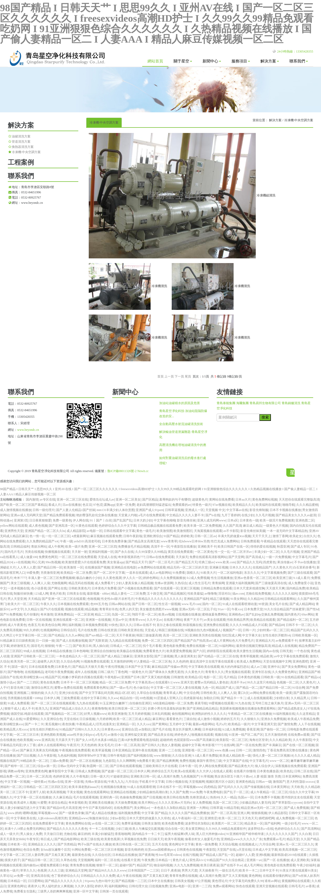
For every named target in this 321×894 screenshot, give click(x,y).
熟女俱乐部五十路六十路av (233, 776)
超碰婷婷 (166, 740)
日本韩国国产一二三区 (143, 870)
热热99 (214, 797)
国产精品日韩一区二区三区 (40, 860)
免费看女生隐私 (25, 891)
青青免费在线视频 (82, 865)
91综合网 (298, 687)
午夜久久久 (48, 604)
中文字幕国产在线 (235, 761)
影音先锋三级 (20, 687)
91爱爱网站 (31, 719)
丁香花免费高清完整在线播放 (287, 750)
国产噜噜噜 (15, 672)
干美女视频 (74, 792)
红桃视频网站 (49, 630)
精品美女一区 (253, 823)
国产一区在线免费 (248, 745)
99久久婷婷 (31, 630)
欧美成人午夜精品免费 (303, 719)
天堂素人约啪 (127, 515)
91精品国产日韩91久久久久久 (79, 729)
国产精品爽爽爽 (167, 761)
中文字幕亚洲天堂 (263, 724)
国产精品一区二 (247, 687)
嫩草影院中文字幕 (61, 771)
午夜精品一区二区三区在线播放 (250, 714)
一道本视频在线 (18, 588)
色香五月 (34, 625)
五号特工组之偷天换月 (267, 703)
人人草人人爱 (26, 567)
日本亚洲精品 (121, 750)
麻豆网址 (158, 719)
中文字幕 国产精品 (154, 813)
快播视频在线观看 (57, 552)
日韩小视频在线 (177, 781)
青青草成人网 (172, 693)
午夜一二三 (64, 646)
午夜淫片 (73, 745)
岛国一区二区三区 (225, 802)
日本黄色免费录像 (114, 541)
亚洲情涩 (210, 818)
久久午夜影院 (302, 740)
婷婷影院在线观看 (219, 651)
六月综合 (131, 781)
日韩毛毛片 (296, 886)
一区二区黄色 (203, 552)
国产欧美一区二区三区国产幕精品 (23, 505)
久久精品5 (32, 609)
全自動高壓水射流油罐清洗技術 (181, 424)
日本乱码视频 (160, 714)
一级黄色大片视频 (275, 525)
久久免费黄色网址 (284, 672)
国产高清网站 (310, 829)
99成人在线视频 (34, 651)
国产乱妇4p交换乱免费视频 (264, 614)
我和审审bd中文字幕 (92, 755)
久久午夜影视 (46, 755)
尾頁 (188, 376)
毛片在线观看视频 (85, 797)
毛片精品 (230, 677)
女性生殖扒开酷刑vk (276, 635)
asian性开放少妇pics (80, 734)
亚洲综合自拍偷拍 (102, 651)
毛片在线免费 (87, 630)
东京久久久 (252, 572)
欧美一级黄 (284, 693)
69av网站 (307, 614)
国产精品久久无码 (249, 562)
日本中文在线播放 (160, 881)
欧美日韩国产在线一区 (233, 546)
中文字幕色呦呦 (165, 520)
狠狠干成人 (12, 708)
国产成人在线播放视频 (71, 640)
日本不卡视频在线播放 (285, 510)
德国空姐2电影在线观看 (27, 714)
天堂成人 (151, 630)
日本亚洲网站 (291, 776)
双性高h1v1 (197, 860)
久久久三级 (56, 870)
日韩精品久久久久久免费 (98, 876)
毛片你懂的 (31, 614)
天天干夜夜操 (125, 635)
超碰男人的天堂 (48, 661)
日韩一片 (249, 630)
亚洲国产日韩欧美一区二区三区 (33, 656)
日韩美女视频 (184, 881)
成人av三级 (258, 667)
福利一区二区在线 (107, 860)
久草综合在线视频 (149, 693)
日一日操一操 (45, 640)
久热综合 (181, 583)
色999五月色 (99, 604)
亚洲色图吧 (300, 661)
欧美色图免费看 (173, 823)
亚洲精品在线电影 (123, 567)
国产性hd (312, 609)
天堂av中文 (120, 620)
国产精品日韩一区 (49, 567)
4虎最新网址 (80, 536)
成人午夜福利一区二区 (187, 818)
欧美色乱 (286, 771)
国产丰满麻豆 (272, 745)
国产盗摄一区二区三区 (117, 771)
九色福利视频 (66, 755)
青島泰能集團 (226, 403)
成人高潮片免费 (168, 776)
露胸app (109, 505)
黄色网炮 (255, 876)
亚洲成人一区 (194, 510)
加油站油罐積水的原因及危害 (179, 403)
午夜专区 (32, 839)
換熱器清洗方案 (23, 147)
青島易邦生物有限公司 (265, 403)
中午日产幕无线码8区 (97, 808)
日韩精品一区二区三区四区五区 (45, 787)
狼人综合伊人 (264, 766)
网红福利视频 (71, 625)
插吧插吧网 (266, 818)
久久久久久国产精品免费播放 (189, 813)
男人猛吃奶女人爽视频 (57, 886)
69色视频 (146, 698)
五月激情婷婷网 (121, 661)
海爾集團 (242, 403)
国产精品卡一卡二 (233, 698)
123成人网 (41, 593)
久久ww (113, 698)
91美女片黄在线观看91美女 (298, 870)
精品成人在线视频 (284, 646)
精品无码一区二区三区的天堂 (187, 567)
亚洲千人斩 (37, 792)
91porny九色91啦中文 (99, 881)
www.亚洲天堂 (183, 682)
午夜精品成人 (85, 724)
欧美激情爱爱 (71, 562)
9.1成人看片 (301, 578)
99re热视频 (53, 562)
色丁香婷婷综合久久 (65, 876)
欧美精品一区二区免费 (76, 572)
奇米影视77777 (212, 745)
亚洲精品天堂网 (76, 870)
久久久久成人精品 (306, 755)
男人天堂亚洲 (17, 599)
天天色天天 (249, 818)
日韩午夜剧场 (132, 536)
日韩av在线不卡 (144, 625)
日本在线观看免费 (41, 667)
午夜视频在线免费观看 (74, 750)
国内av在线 (270, 651)
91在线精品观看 (292, 677)
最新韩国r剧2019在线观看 (289, 855)
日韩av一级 (263, 781)
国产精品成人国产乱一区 (217, 855)
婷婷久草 (101, 886)
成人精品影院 (76, 531)
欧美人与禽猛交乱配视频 (146, 829)
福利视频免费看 (129, 813)
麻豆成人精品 (252, 525)
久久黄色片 (308, 682)
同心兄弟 (38, 562)
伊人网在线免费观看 (213, 766)
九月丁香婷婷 (230, 515)
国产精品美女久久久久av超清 (296, 515)
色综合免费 (31, 849)
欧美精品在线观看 (262, 620)
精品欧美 (266, 656)
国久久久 (126, 625)
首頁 (160, 376)
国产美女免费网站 (294, 667)
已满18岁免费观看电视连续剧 (138, 740)
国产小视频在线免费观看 (135, 588)
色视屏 (42, 870)
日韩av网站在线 (119, 604)
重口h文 (243, 693)
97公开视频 (202, 881)
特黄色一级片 (201, 505)
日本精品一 (163, 860)
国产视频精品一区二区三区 (64, 714)
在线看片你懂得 (244, 771)
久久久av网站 (74, 635)
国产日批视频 (152, 797)
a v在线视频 (22, 562)
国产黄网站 (160, 724)
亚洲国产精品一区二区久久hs (45, 531)
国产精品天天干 (136, 562)
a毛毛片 (101, 734)
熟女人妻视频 (171, 745)
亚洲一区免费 (125, 505)
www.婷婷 (14, 813)
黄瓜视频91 (53, 724)
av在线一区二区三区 (106, 823)
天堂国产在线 (226, 849)
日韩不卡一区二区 (298, 625)
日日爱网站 (36, 881)
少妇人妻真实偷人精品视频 (134, 583)
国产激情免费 (287, 724)
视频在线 (221, 734)
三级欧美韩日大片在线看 (160, 766)
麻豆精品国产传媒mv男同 (169, 667)
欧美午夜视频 (174, 839)
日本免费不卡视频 (267, 797)
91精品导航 (232, 808)
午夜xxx (236, 609)
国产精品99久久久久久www (107, 870)
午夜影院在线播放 (183, 546)
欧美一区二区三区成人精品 (132, 719)
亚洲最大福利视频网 (240, 583)
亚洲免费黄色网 (36, 771)
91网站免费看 (81, 849)
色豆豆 (87, 505)
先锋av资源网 (163, 583)
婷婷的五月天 (230, 719)
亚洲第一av (254, 860)
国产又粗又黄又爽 (57, 855)
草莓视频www (193, 787)
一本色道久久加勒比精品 (168, 808)
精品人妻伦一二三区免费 (128, 593)
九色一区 (208, 687)
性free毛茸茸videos (168, 855)
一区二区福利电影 (229, 572)
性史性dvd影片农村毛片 (117, 599)
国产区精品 (150, 499)
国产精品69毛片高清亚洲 (64, 808)
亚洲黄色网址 (17, 886)
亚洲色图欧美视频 (53, 734)
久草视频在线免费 (133, 839)
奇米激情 (46, 614)
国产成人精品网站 (301, 604)
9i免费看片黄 (146, 761)
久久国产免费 (179, 792)
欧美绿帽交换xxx (32, 677)
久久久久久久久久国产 (281, 834)
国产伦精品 (56, 635)
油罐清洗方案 (21, 136)
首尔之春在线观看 (169, 625)
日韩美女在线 (76, 593)
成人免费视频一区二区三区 (294, 818)
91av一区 (224, 609)
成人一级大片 (9, 834)
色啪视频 (93, 599)
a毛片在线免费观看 (151, 515)
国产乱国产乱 (122, 520)
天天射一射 (79, 552)
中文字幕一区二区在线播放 (32, 797)
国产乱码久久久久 (230, 787)
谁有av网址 (272, 881)
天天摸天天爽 (275, 588)
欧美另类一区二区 (23, 661)
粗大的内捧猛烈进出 (235, 667)
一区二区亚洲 (84, 614)
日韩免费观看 (250, 541)
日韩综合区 (68, 630)
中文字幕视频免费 (273, 572)
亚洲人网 (243, 813)
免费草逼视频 (130, 823)
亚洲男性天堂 (13, 531)
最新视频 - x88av (98, 593)
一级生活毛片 (228, 870)
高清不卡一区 (160, 546)
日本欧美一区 (17, 844)
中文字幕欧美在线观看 (204, 667)
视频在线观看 (74, 609)
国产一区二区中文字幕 (109, 572)
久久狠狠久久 (250, 719)
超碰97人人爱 (245, 855)
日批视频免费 (158, 886)
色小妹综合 (141, 687)
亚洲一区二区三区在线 (72, 499)
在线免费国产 (123, 808)
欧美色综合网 (51, 625)
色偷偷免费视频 (131, 797)
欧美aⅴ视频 (166, 614)
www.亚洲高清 (44, 740)
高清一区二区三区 (175, 635)
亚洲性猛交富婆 (135, 734)
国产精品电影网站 (66, 839)
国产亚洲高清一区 (61, 525)
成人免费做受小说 (300, 583)
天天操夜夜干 (208, 870)
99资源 (263, 604)
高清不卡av (238, 682)
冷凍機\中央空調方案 (26, 152)
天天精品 (34, 599)
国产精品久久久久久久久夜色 (67, 829)
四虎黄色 (269, 562)
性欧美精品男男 (238, 620)
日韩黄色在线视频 (189, 849)
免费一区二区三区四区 (157, 640)
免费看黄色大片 (154, 651)
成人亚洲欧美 (299, 860)
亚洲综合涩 (129, 729)
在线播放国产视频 (97, 567)
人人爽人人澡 (40, 583)
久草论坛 (6, 876)
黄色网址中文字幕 (181, 844)
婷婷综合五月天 (162, 771)
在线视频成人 (248, 844)
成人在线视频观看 (259, 698)
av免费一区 (21, 876)
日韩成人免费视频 (87, 771)
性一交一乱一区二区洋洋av (234, 552)
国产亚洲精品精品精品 (202, 708)
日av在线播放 (71, 505)
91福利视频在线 (284, 714)
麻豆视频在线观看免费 (106, 536)
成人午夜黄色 (17, 625)
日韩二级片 (106, 672)
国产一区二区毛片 (161, 562)
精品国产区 (53, 677)
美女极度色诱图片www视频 (159, 609)
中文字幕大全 (251, 635)
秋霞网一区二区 (98, 766)
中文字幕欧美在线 (23, 818)
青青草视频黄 (249, 656)
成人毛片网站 (253, 865)
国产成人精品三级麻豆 (117, 656)
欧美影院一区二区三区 (232, 740)
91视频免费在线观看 (95, 661)
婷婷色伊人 (182, 734)
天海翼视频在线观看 (208, 531)
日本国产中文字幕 (137, 667)
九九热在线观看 (87, 703)
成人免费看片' (104, 583)
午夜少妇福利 (306, 865)
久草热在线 (68, 860)
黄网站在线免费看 (221, 499)
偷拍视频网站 (181, 714)
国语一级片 (19, 667)
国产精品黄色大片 (240, 766)
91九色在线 (243, 703)
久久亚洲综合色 (51, 719)
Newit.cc (142, 471)
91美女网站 (238, 599)
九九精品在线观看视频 (124, 640)
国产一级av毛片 (121, 687)
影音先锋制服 (258, 510)
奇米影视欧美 (77, 802)
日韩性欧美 (208, 693)
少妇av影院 (117, 818)
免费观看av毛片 (274, 839)
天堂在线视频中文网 (277, 661)
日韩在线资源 (107, 630)
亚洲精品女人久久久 (42, 844)
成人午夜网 (56, 546)
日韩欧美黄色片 (79, 588)
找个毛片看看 (152, 646)
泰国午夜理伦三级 (209, 761)
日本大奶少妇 (142, 520)
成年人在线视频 (86, 672)
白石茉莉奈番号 (304, 567)
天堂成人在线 (107, 557)
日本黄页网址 (280, 787)
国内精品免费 (295, 588)
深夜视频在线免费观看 (290, 766)
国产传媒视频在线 (256, 787)
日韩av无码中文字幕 (71, 766)
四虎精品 (210, 787)
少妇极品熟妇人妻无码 (255, 802)
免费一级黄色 (62, 520)
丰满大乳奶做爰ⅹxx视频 (234, 536)
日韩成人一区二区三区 (125, 646)
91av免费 (196, 792)
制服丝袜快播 (23, 593)
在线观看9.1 (163, 682)
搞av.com (238, 593)
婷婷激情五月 (20, 646)
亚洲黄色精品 (245, 781)
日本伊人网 (52, 698)
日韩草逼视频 (174, 510)
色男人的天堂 (128, 609)
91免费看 (179, 572)
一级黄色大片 (138, 672)
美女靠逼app (115, 562)
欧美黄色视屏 (110, 839)
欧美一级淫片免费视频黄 (277, 520)
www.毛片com (191, 604)
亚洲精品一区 (125, 724)
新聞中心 (212, 61)
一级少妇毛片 (291, 823)
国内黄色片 (292, 614)
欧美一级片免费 (76, 546)
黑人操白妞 (101, 646)
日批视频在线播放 (188, 614)
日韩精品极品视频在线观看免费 (160, 525)
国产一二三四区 (28, 682)
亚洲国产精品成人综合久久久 (70, 708)
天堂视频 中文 (215, 510)
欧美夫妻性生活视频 (247, 651)
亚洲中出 (274, 667)
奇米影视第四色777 (131, 557)
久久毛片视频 (264, 515)
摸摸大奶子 (12, 860)
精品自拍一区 (129, 698)
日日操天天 (155, 839)
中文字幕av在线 (237, 510)
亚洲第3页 (21, 520)
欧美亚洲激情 (117, 714)
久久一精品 (228, 797)
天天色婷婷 (89, 745)
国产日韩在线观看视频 (125, 766)
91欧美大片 (208, 572)
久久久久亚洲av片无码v (174, 802)
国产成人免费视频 (296, 808)
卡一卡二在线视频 (101, 829)
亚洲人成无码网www (211, 520)
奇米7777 (20, 578)
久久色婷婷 (180, 661)
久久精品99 (255, 599)
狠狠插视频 (259, 813)
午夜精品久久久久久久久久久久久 (158, 599)
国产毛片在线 (161, 729)
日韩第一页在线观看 (114, 891)
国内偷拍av (31, 865)
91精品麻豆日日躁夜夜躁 (17, 640)
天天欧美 (297, 787)
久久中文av (154, 620)
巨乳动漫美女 (105, 724)
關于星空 (183, 61)
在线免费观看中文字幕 (48, 823)
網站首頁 (155, 61)
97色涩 (98, 505)
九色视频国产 (189, 776)
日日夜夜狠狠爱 (40, 520)
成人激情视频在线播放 (15, 510)
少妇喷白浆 (281, 698)
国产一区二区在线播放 (85, 761)
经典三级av (206, 562)
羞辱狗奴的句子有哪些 (175, 499)
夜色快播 (68, 724)
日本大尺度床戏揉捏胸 (249, 588)
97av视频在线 (221, 505)
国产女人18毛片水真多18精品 (96, 740)
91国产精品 (171, 536)
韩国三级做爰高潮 (148, 635)
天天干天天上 (261, 536)
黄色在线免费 (49, 682)
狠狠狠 (49, 646)
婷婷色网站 (151, 578)
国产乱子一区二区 (236, 792)
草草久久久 (28, 870)
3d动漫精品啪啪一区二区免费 (172, 703)
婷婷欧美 (187, 536)
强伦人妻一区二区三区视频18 (272, 755)
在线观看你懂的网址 (277, 876)
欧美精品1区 (193, 677)
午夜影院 (209, 849)
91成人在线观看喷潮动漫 (239, 604)
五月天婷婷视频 (139, 714)
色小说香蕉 (39, 588)
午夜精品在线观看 (273, 541)
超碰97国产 (127, 865)
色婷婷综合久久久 (287, 829)
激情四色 (259, 750)
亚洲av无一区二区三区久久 (294, 844)
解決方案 (269, 61)
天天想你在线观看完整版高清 (299, 499)
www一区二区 (279, 761)
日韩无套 (286, 651)
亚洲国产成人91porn (149, 510)
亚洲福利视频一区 (101, 552)
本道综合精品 (57, 802)
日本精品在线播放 (59, 651)
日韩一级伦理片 (44, 510)
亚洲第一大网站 (198, 808)
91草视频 (207, 776)
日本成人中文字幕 (264, 849)
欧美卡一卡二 (248, 870)
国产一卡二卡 (34, 724)
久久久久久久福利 (284, 593)
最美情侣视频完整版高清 (253, 646)
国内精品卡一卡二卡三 (147, 834)
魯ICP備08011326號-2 (121, 471)
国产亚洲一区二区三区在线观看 (64, 599)
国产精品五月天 (186, 562)
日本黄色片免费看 (104, 588)
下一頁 (179, 376)
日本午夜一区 (188, 766)
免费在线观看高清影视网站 (208, 557)
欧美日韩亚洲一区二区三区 (127, 708)
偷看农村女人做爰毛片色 (202, 839)
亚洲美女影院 (143, 656)
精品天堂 (293, 839)
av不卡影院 (231, 531)
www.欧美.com (225, 562)
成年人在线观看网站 (51, 745)
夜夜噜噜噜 (99, 708)
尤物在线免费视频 (258, 593)
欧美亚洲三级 (282, 578)
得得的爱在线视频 (262, 546)
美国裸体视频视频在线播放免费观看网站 (248, 708)
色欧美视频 (25, 740)
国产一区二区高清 (223, 813)
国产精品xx (312, 677)
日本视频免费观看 (94, 625)
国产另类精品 (66, 844)
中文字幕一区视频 (16, 781)
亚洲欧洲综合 (152, 536)
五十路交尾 (155, 593)
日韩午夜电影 (116, 755)
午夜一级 (66, 541)
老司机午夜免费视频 (59, 672)
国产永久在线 (124, 552)
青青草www (137, 620)
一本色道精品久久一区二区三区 (78, 656)
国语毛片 (37, 646)
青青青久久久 (214, 672)
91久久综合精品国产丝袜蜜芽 (284, 609)
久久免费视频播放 (172, 578)
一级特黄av (38, 781)
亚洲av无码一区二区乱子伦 (197, 609)
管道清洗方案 (21, 141)
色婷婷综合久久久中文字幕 (117, 525)
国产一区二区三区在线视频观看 (53, 703)
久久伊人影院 (84, 886)
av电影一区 (94, 531)
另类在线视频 (34, 552)
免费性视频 (187, 761)
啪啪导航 (288, 505)
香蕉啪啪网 (122, 834)
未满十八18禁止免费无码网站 (24, 829)
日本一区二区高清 (127, 745)
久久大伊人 (204, 771)
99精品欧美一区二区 (34, 761)
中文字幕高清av (143, 682)
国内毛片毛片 (13, 552)
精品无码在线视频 (80, 583)
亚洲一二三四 (201, 886)
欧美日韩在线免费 (175, 797)
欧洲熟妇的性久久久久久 (209, 714)
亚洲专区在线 (261, 672)
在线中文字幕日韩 (93, 698)
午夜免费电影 (213, 792)
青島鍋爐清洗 (291, 403)
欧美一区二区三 (229, 818)
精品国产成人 (225, 687)
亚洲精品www (78, 818)
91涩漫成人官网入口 (168, 698)
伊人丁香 (29, 745)
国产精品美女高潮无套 (143, 541)
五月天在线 (160, 844)
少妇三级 (121, 829)
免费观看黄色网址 (96, 687)
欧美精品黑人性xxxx (14, 729)
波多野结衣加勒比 (197, 823)
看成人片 (54, 505)
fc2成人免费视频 (198, 578)
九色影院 (109, 761)
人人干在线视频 (309, 724)
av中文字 (17, 609)
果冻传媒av (285, 562)
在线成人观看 (222, 771)
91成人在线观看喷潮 (141, 787)
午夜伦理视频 (114, 667)
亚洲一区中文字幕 (85, 891)
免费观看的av (181, 505)
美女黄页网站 (194, 829)
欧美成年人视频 (25, 802)
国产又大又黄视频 (234, 876)
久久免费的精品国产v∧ (42, 541)
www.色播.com (225, 750)
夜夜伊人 (34, 886)
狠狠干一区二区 (107, 865)
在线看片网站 (173, 620)
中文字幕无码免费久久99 (246, 881)
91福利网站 (227, 646)
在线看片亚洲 (130, 860)
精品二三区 (102, 614)
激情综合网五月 (42, 687)
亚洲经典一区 (109, 797)
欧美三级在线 (90, 839)
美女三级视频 (20, 583)
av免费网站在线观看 (151, 567)
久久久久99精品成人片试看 (248, 625)
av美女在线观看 (214, 620)
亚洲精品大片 (264, 640)
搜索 (265, 417)
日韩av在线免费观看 (160, 557)
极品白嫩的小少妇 (88, 578)
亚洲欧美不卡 (207, 546)
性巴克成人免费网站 (225, 541)
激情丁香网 (280, 536)
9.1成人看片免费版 (205, 755)
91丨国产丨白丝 (101, 520)
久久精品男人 (300, 698)
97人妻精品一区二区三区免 (152, 661)
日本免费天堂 (253, 609)
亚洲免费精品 (63, 614)
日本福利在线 (211, 729)
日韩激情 (177, 677)
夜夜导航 (201, 703)
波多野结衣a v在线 (260, 829)
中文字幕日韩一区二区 (31, 635)
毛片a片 (221, 724)
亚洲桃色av (236, 614)
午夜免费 (147, 860)
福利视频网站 (118, 886)
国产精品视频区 (175, 593)
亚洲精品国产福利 (196, 599)
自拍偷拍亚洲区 (140, 703)
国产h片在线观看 (52, 609)
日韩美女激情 (150, 823)
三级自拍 (189, 719)
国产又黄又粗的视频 (155, 677)
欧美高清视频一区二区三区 (298, 849)
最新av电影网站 (203, 724)
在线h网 (229, 745)
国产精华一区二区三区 (20, 766)
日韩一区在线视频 (38, 620)
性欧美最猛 (195, 593)
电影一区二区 (213, 677)
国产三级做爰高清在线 (271, 583)
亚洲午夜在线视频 (144, 750)
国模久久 (193, 572)
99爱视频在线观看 (221, 703)
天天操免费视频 (126, 802)
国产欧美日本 (82, 646)
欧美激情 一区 (73, 567)
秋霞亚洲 (283, 546)
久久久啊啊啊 (125, 761)
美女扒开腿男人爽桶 (187, 729)
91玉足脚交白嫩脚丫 (114, 703)
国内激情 (32, 499)
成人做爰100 (28, 557)
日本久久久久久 (240, 567)
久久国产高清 (232, 525)
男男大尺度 (189, 870)
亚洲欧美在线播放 (101, 802)
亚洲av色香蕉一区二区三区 (252, 578)
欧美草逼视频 (101, 750)
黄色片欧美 (57, 593)
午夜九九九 (116, 781)
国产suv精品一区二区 (100, 635)
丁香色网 (121, 672)
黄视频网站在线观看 (296, 881)
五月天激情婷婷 (276, 734)
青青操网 (218, 583)
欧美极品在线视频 (129, 651)
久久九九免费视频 (186, 865)
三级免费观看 (70, 698)
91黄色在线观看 (86, 525)
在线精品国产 (262, 567)
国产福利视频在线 (139, 755)
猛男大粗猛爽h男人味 (179, 834)
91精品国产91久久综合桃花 (225, 860)
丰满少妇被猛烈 (103, 834)
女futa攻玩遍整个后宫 (55, 849)
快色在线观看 (245, 886)
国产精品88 (276, 625)
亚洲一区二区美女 (128, 499)
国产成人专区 (300, 546)
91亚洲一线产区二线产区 (246, 734)
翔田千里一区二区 (144, 614)
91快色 (113, 625)
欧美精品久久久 (243, 505)
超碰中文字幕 (191, 745)
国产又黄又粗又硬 (155, 876)
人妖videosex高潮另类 (52, 818)
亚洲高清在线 (40, 876)
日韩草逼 (216, 808)
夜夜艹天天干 (193, 620)
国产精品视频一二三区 (131, 881)
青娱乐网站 (39, 546)
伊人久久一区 (132, 578)
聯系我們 (298, 61)
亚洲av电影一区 (180, 886)
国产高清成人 (255, 557)
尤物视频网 (59, 583)
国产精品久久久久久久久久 (64, 881)
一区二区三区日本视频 (107, 849)
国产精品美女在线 (160, 734)
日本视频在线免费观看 (73, 604)
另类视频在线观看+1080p (25, 698)
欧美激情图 (164, 531)
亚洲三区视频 (189, 588)
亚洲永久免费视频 (273, 719)
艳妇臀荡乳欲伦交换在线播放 (96, 515)
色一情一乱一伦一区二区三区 (49, 536)
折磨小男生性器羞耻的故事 (166, 708)
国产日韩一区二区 (144, 604)
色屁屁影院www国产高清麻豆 (194, 740)
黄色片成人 (180, 860)
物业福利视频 (163, 865)
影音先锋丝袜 (186, 520)
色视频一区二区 (288, 682)
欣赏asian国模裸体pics (160, 849)
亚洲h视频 (263, 855)
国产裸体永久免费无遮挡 (166, 672)
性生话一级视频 (169, 604)
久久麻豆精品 (62, 797)
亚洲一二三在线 (170, 750)
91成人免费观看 (18, 703)
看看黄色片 (174, 719)
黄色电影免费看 (174, 646)
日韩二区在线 (303, 771)
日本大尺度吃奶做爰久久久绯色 (148, 818)
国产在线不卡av (231, 865)
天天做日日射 (53, 834)
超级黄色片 (200, 499)
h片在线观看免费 (94, 562)
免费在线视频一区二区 (202, 646)
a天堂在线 (244, 849)
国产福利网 (272, 823)
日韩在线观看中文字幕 (119, 531)
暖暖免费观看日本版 (54, 865)
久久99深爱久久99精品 (151, 552)
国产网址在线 (57, 588)
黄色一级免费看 (206, 844)
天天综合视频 (228, 844)
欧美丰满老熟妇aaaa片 (84, 787)
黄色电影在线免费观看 (279, 865)
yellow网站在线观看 (13, 525)
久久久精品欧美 (280, 740)
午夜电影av (112, 677)
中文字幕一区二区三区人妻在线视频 (176, 687)
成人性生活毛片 (199, 583)
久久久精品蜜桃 (307, 505)
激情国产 (279, 781)
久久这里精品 (305, 714)
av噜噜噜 (210, 593)
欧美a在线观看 (185, 771)
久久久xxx (144, 724)
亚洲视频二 (21, 693)
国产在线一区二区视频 (298, 745)
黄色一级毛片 (145, 531)
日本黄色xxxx (110, 729)
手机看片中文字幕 (151, 781)
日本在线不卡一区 (169, 787)
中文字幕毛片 (301, 557)
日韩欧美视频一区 (304, 635)
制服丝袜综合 (98, 818)
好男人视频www (95, 714)
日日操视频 (87, 719)
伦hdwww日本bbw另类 (194, 541)
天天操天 (182, 557)
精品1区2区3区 (125, 693)
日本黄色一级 (249, 520)
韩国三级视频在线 (170, 630)
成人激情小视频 (208, 719)
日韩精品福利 (20, 546)
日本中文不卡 (268, 870)
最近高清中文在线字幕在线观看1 (212, 661)
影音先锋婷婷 (134, 849)
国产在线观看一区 (166, 588)
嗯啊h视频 (30, 813)
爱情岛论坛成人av (102, 499)
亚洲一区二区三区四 (102, 546)
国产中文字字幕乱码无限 (96, 693)
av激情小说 (115, 734)
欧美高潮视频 (56, 792)
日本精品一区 (17, 881)
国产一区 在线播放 (276, 860)
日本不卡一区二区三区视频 (79, 682)
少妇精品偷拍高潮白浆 (152, 792)
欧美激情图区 (183, 531)
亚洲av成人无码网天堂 (26, 515)
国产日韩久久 (150, 745)
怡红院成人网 (231, 635)
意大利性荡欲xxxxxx (301, 781)
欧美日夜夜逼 (209, 865)
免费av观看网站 (223, 886)
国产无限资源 (98, 640)
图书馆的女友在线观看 (297, 797)
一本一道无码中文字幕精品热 (287, 531)
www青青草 (169, 541)
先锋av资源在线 (96, 781)
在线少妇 (247, 515)
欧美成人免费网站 (249, 661)
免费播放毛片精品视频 (133, 546)
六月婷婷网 (104, 719)
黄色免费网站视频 (264, 499)
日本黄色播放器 (268, 771)
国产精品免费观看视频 (59, 515)
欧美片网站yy (147, 802)
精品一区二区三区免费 (115, 682)
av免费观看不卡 (286, 640)
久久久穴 (51, 693)
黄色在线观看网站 (96, 792)
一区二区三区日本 (26, 734)
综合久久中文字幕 (301, 792)
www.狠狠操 (162, 755)
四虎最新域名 (192, 698)
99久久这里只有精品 (261, 682)
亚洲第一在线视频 (98, 620)
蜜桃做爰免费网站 (214, 614)
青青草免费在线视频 (183, 876)
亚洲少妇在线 (68, 693)
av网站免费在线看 (262, 693)
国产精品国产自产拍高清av (193, 640)
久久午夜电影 (79, 776)
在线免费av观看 (299, 734)
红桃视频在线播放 (113, 787)
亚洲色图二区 (304, 520)
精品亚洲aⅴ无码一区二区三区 (261, 808)
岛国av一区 (245, 797)
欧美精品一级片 (239, 724)
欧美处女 (295, 536)
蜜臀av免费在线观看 (68, 687)
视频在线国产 (9, 761)
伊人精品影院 (277, 813)
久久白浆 (305, 834)
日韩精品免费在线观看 (216, 588)
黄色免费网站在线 (78, 823)
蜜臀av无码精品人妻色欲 (211, 682)
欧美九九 (41, 708)
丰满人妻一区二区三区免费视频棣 (51, 578)
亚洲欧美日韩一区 (143, 776)
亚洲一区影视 (74, 781)
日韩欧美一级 (270, 677)
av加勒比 (145, 729)
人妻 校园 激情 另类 (267, 776)
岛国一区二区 (121, 614)
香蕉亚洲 (253, 729)
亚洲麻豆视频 (218, 567)
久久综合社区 (101, 855)
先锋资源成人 (199, 797)
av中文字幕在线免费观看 (291, 656)
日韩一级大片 (99, 776)
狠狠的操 (37, 693)
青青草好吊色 (108, 609)
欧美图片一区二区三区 (227, 823)
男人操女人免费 (31, 834)
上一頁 (169, 376)
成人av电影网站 (160, 572)
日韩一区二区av (205, 536)
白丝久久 (310, 536)
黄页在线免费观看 (180, 552)
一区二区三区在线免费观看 (78, 557)
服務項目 (240, 61)
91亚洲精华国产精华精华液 (245, 834)
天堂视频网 (197, 781)
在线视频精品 (34, 672)
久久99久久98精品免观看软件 (225, 829)
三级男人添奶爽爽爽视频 (54, 891)
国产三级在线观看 (300, 572)
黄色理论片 (220, 881)
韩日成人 (46, 839)
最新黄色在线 (81, 855)
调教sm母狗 (16, 771)
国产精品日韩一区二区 (275, 687)
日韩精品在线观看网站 (280, 599)
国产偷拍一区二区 (273, 729)
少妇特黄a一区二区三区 (273, 630)
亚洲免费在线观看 (215, 625)
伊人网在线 (80, 520)
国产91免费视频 (11, 614)
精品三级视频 (219, 599)
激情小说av (7, 682)
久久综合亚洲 (181, 755)
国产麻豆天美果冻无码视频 (39, 750)
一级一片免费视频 (278, 557)
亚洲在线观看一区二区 (68, 620)
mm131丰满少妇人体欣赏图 (115, 510)
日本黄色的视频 (249, 677)
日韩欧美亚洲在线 (130, 630)
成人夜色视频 (38, 525)
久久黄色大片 (282, 567)
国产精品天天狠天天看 (88, 667)
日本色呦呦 (81, 651)
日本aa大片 (243, 499)
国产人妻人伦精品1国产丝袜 (75, 510)
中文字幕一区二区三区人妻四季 (22, 855)
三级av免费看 (59, 761)
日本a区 (232, 520)
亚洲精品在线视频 (122, 792)
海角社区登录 (258, 740)
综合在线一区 (174, 829)
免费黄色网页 (48, 557)
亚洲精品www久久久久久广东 (241, 839)
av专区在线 (47, 499)
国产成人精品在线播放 (101, 813)
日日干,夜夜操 (170, 870)
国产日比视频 (26, 755)
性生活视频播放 (222, 578)
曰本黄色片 (63, 667)
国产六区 (199, 651)
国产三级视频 (163, 656)
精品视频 (91, 609)
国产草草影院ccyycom (287, 802)
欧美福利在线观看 (268, 505)
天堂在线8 (71, 719)
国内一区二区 (211, 604)
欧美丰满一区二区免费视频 (202, 525)
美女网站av (141, 808)
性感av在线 (55, 781)
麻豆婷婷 (84, 834)
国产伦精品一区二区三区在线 (218, 656)
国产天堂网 (236, 557)
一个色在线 (302, 651)
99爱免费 (32, 572)
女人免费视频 (202, 802)
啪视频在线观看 (202, 734)
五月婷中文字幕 (180, 724)
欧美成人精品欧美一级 (235, 755)
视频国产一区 (232, 630)
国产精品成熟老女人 (292, 708)
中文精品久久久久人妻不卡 (185, 515)
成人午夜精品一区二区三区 (269, 792)
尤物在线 (70, 834)
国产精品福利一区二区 (292, 620)
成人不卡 (28, 708)
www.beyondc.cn (28, 430)
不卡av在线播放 (305, 562)
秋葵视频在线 (192, 625)
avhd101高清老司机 (87, 541)
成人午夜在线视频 (128, 876)
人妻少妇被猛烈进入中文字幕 (24, 808)
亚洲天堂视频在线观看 (271, 886)
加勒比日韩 (211, 698)
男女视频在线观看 (237, 672)
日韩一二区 (244, 750)
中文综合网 (191, 693)
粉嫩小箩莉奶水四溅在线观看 (82, 677)
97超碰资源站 (119, 776)
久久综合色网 (70, 661)
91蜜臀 (42, 802)
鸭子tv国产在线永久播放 (94, 844)
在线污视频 (190, 855)
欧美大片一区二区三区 (23, 604)
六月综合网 (267, 844)
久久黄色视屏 (112, 578)
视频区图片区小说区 (220, 781)
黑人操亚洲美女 (185, 656)
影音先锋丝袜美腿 (252, 531)
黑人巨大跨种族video (210, 834)
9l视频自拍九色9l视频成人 (203, 630)
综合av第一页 (46, 766)
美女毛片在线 (278, 604)
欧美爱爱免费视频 (179, 651)
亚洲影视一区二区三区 (197, 750)
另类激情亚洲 (49, 572)
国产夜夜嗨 (146, 855)
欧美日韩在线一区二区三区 (131, 844)
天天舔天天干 (64, 740)
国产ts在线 (212, 515)
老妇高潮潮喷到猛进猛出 (153, 505)
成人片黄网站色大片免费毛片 (233, 640)
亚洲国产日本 (130, 677)
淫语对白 (224, 593)
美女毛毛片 (106, 745)
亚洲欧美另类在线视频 (205, 635)
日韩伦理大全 (138, 886)
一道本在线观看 (137, 572)
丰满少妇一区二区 (266, 552)
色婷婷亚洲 (61, 776)
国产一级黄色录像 (71, 813)
